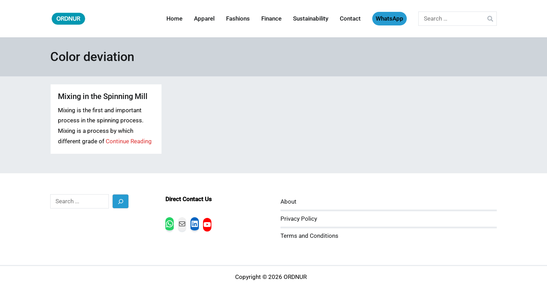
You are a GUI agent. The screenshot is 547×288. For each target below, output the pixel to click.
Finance (271, 18)
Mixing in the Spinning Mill (103, 96)
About (288, 201)
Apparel (204, 18)
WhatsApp (389, 18)
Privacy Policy (298, 218)
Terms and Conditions (309, 236)
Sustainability (310, 18)
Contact (350, 18)
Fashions (238, 18)
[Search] (120, 201)
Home (174, 18)
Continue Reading (129, 141)
